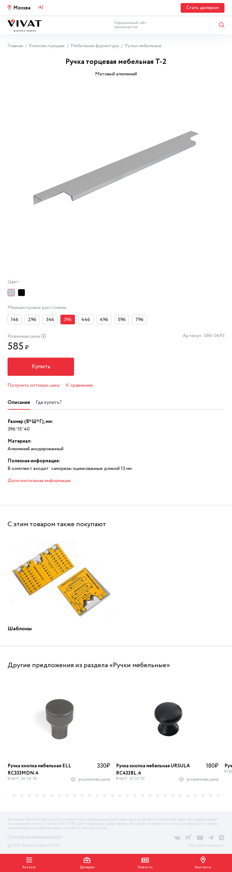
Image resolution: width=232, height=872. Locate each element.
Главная (15, 45)
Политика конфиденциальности (35, 836)
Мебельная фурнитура (95, 45)
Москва (22, 8)
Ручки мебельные (143, 45)
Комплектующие (47, 45)
